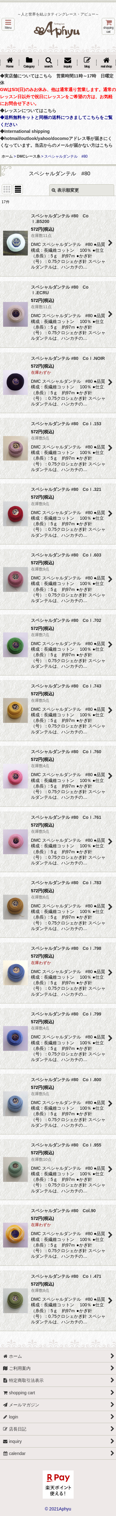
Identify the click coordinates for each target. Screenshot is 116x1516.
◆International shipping (25, 131)
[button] (8, 24)
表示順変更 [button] (65, 190)
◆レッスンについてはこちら (28, 110)
